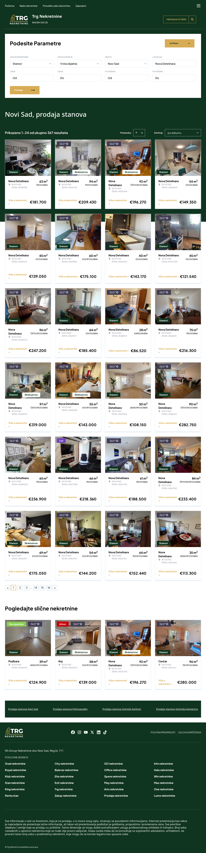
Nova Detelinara (165, 63)
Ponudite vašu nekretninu (56, 5)
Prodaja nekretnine (116, 795)
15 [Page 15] (42, 587)
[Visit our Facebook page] (73, 732)
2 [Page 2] (20, 587)
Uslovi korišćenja (189, 731)
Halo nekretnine (164, 769)
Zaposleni (81, 5)
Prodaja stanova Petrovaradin (70, 708)
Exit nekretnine (64, 782)
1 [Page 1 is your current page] (13, 587)
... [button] (31, 587)
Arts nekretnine (114, 788)
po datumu (174, 132)
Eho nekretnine (64, 776)
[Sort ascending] (136, 132)
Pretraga (24, 89)
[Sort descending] (141, 132)
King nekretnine (15, 788)
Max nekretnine (163, 782)
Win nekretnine (163, 776)
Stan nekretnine (15, 782)
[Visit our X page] (92, 732)
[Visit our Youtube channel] (86, 732)
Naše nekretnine (29, 5)
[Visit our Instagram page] (79, 732)
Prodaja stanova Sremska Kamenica (177, 708)
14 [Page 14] (35, 587)
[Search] (192, 19)
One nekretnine (164, 788)
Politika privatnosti (163, 731)
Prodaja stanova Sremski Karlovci (121, 708)
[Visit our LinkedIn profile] (99, 732)
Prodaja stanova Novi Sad (23, 708)
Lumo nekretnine (164, 795)
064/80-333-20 (40, 22)
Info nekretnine (163, 763)
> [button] (55, 587)
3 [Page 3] (26, 587)
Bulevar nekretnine (66, 769)
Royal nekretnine (15, 769)
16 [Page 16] (49, 587)
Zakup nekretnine (66, 795)
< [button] (8, 587)
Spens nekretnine (115, 776)
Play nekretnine (114, 782)
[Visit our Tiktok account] (105, 732)
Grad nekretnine (15, 763)
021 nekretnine (113, 763)
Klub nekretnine (15, 776)
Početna (9, 5)
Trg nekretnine (64, 788)
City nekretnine (64, 763)
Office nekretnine (115, 769)
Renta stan (11, 795)
